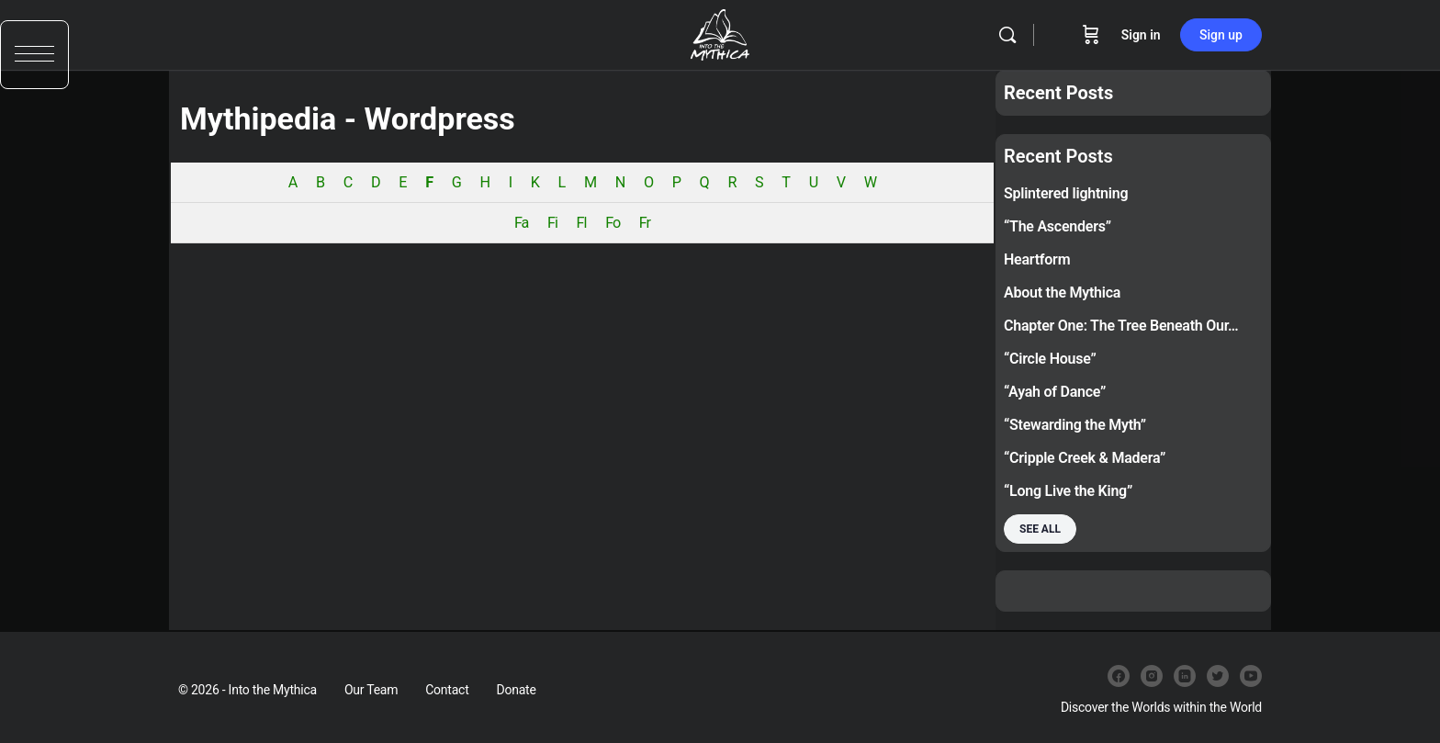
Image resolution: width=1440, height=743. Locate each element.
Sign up (1221, 35)
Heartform (1037, 259)
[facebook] (1119, 676)
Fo (612, 222)
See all (1040, 529)
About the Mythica (1062, 292)
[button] (34, 62)
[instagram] (1152, 676)
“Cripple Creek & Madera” (1084, 458)
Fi (552, 222)
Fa (521, 222)
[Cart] (1091, 35)
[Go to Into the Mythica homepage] (719, 33)
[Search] (1007, 35)
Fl (582, 222)
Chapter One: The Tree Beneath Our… (1121, 325)
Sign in (1141, 35)
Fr (644, 222)
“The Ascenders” (1057, 226)
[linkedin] (1185, 676)
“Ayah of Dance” (1055, 391)
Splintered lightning (1066, 193)
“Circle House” (1050, 358)
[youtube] (1251, 676)
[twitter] (1218, 676)
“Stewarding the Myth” (1075, 424)
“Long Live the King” (1068, 491)
